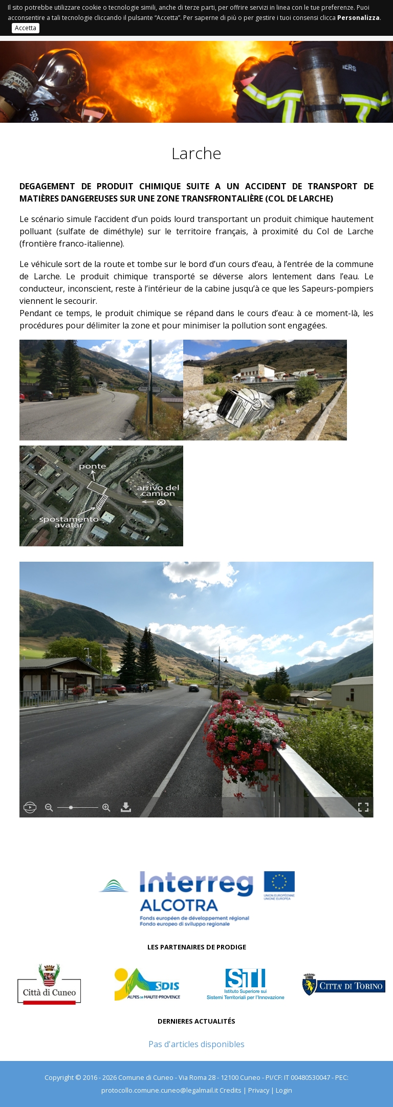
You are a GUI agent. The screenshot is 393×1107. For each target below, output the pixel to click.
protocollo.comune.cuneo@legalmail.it (159, 1090)
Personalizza (358, 17)
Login (284, 1090)
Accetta (25, 28)
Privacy (258, 1090)
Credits (231, 1090)
